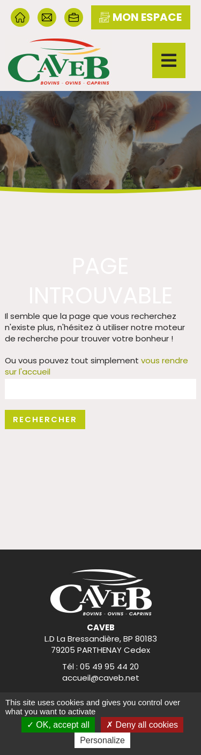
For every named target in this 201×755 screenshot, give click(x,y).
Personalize (102, 740)
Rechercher (45, 419)
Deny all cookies (142, 724)
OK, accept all (58, 724)
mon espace (140, 17)
